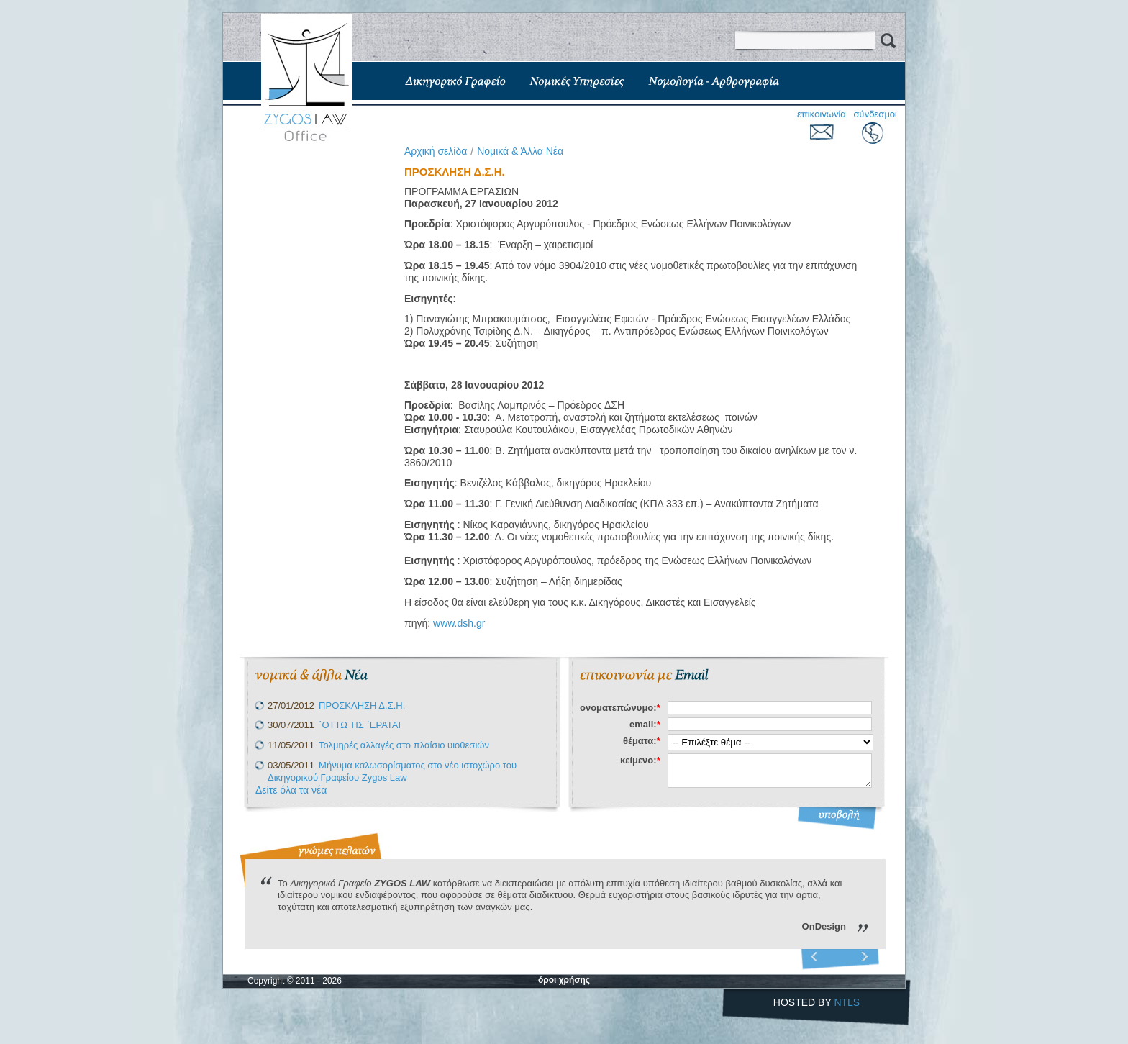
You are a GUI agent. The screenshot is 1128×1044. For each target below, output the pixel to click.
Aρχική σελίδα (435, 151)
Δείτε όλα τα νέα (291, 790)
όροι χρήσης (564, 980)
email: (644, 724)
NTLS (847, 1002)
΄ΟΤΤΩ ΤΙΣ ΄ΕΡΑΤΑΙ (360, 725)
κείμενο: (640, 760)
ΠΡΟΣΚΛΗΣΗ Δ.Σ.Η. (362, 705)
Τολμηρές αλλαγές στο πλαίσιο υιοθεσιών (404, 745)
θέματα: (641, 740)
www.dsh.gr (459, 623)
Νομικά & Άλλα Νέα (520, 151)
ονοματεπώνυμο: (620, 707)
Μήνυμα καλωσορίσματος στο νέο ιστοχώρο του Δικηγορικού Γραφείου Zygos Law (392, 771)
